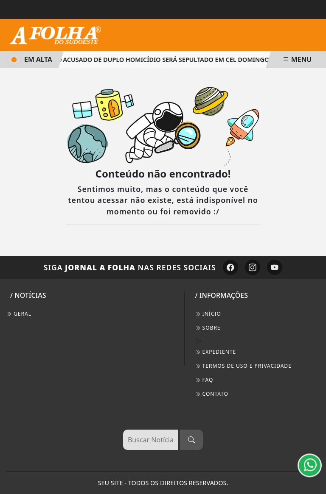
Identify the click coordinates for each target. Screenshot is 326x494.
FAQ (204, 379)
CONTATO (211, 393)
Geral (18, 313)
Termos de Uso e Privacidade (243, 365)
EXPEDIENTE (215, 351)
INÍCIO (208, 313)
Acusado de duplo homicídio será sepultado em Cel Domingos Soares (178, 60)
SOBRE (208, 327)
